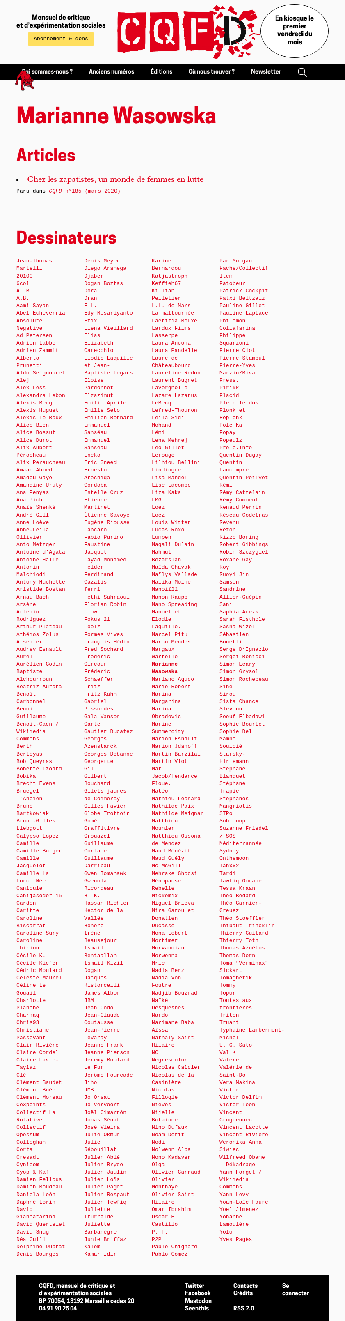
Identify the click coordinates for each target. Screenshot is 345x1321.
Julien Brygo (103, 1165)
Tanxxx (229, 866)
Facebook (198, 1294)
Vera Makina (237, 1083)
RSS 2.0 (243, 1309)
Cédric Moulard (39, 970)
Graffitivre (102, 828)
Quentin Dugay (240, 455)
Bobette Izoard (39, 769)
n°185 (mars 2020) (85, 191)
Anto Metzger (35, 545)
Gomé (90, 821)
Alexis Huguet (37, 410)
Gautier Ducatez (108, 731)
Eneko (92, 455)
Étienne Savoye (107, 515)
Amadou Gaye (34, 478)
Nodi (158, 1142)
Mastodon (198, 1301)
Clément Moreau (39, 1097)
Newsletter (266, 72)
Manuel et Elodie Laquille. (166, 619)
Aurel (24, 657)
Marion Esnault (174, 739)
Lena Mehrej (169, 440)
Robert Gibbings (243, 545)
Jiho (90, 1083)
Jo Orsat (97, 1097)
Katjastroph (169, 276)
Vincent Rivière (243, 1135)
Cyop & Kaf (32, 1172)
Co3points (31, 1105)
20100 (24, 276)
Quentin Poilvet (243, 478)
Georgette (98, 761)
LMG (157, 500)
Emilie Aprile (105, 403)
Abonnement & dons (61, 39)
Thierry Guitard (243, 933)
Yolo (226, 1232)
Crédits (243, 1294)
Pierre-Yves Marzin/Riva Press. (237, 373)
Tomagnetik (235, 978)
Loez (158, 507)
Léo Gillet (168, 448)
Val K (227, 1053)
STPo (226, 814)
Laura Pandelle (174, 350)
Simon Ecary (237, 664)
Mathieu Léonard (176, 799)
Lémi (158, 433)
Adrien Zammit (37, 350)
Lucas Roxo (168, 530)
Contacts (245, 1286)
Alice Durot (34, 440)
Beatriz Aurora (39, 687)
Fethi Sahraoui (107, 597)
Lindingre (166, 470)
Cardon (26, 903)
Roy (224, 567)
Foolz (92, 627)
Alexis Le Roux (39, 418)
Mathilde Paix (173, 806)
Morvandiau (168, 948)
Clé (21, 1075)
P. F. (160, 1232)
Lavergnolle (169, 388)
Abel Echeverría (40, 313)
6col (23, 283)
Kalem (92, 1247)
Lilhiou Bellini (176, 462)
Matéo (160, 791)
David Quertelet (40, 1224)
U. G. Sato (235, 1045)
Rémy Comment (238, 500)
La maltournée (173, 313)
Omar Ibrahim (171, 1209)
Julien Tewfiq (105, 1202)
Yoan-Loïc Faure (243, 1202)
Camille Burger (39, 851)
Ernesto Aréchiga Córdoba (97, 477)
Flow (90, 612)
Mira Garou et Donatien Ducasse (173, 917)
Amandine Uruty (39, 485)
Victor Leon (237, 1105)
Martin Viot (169, 761)
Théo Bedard (237, 896)
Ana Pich (29, 500)
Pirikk (229, 388)
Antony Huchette (40, 582)
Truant (229, 1023)
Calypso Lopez (37, 836)
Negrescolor (169, 1060)
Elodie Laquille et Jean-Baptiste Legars (108, 365)
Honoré (94, 926)
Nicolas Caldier (176, 1067)
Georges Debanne (108, 754)
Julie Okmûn (102, 1135)
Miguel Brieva (173, 903)
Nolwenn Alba (171, 1149)
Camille (27, 844)
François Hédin (107, 642)
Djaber (94, 276)
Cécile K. (31, 956)
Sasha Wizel (237, 627)
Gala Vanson (102, 717)
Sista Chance (238, 701)
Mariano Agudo (173, 679)
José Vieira (102, 1127)
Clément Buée (35, 1090)
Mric (158, 963)
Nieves (161, 1105)
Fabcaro (95, 530)
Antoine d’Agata (40, 552)
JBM (89, 1000)
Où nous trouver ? (212, 72)
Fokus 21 (97, 619)
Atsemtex (29, 642)
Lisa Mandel (169, 478)
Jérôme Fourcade (108, 1075)
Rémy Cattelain (242, 492)
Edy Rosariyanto (108, 313)
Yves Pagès (235, 1239)
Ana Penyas (32, 492)
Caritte (27, 910)
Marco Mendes (171, 642)
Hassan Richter (107, 903)
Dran (90, 298)
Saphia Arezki (240, 612)
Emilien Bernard (108, 418)
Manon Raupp (169, 597)
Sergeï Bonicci (242, 657)
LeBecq (161, 403)
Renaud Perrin (240, 507)
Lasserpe (165, 336)
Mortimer (165, 940)
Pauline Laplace (243, 313)
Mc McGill (166, 866)
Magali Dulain (173, 545)
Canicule (29, 888)
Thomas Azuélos (242, 948)
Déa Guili (31, 1239)
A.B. (23, 298)
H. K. (92, 896)
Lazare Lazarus (174, 396)
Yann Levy (234, 1195)
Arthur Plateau (39, 627)
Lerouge (163, 455)
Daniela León (35, 1195)
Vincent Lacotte (243, 1127)
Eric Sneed (100, 462)
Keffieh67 (166, 283)
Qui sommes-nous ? (47, 72)
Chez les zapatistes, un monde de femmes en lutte (115, 180)
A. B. (24, 291)
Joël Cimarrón (105, 1113)
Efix (90, 321)
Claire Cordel (37, 1053)
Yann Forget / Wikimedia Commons (240, 1179)
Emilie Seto (102, 410)
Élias (92, 336)
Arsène (26, 605)
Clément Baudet (39, 1083)
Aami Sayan (32, 306)
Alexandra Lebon (40, 396)
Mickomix (165, 896)
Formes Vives (103, 635)
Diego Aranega (105, 268)
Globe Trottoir (107, 814)
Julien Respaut (107, 1195)
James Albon (102, 993)
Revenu (229, 522)
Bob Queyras (34, 761)
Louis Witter (171, 522)
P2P (157, 1239)
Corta (24, 1149)
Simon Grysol (238, 672)
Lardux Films (171, 328)
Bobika (26, 776)
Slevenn (230, 709)
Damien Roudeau (39, 1187)
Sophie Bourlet (242, 724)
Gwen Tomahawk (105, 874)
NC (155, 1053)
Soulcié (230, 746)
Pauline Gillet (242, 306)
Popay (227, 433)
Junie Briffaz (105, 1239)
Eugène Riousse (107, 522)
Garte (92, 724)
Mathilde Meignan (178, 814)
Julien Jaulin (105, 1172)
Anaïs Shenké (35, 507)
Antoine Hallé (37, 560)
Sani (226, 605)
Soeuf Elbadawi (242, 717)
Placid (229, 396)
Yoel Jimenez (238, 1209)
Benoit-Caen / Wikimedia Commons (37, 731)
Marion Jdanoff (174, 746)
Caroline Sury (37, 933)
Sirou (227, 694)
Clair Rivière (37, 1045)
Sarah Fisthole (242, 619)
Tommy (227, 985)
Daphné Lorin (35, 1202)
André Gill (32, 515)
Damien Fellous (39, 1179)
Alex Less (31, 388)
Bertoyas (29, 754)
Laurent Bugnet (174, 380)
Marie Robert (171, 687)
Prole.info (235, 448)
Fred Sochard (103, 649)
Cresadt (27, 1157)
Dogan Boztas (103, 283)
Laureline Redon (176, 373)
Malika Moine (171, 582)
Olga (158, 1165)
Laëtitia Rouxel (176, 321)
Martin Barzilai (176, 754)
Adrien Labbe (35, 343)
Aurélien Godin (39, 664)
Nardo (160, 1015)
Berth (24, 746)
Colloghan (31, 1142)
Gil (89, 769)
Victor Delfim (240, 1097)
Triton (229, 1015)
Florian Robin (105, 605)
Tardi (227, 874)
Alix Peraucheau (40, 462)
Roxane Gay (235, 560)
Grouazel (97, 836)
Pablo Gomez (169, 1254)
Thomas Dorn (237, 956)
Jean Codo (98, 1008)
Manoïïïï (165, 589)
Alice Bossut (35, 433)
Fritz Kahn (100, 694)
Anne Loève (32, 522)
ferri (92, 589)
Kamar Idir (100, 1254)
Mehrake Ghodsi (174, 874)
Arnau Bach (32, 597)
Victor (229, 1090)
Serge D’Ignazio (243, 649)
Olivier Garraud (176, 1172)
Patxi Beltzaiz (242, 298)
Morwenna (165, 956)
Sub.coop (232, 821)
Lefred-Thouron (174, 410)
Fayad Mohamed (105, 560)
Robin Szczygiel (243, 552)
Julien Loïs (102, 1179)
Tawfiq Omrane (240, 881)
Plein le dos (238, 403)
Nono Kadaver (171, 1157)
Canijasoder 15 (39, 896)
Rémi (226, 485)
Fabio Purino (103, 537)
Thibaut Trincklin (247, 926)
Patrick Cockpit (243, 291)
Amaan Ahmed (34, 470)
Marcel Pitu (169, 635)
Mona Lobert (169, 933)
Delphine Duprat (40, 1247)
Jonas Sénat (102, 1120)
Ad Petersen (34, 336)
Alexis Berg (34, 403)
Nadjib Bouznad (174, 993)
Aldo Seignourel (40, 373)
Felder (94, 567)
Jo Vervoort (102, 1105)
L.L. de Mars (171, 306)
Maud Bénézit (171, 851)
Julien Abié (102, 1157)
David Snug (32, 1232)
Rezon (227, 530)
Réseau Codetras (243, 515)
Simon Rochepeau (243, 679)
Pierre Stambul (242, 358)
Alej (23, 380)
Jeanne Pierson (107, 1053)
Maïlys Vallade (174, 575)
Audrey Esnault (39, 649)
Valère (229, 1060)
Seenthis (197, 1309)
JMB (89, 1090)
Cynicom (27, 1165)
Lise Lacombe (171, 485)
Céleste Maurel (39, 978)
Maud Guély (168, 858)
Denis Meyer (102, 261)
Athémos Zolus (37, 635)
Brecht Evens (35, 784)
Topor (227, 993)
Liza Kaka (166, 492)
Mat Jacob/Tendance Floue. (174, 776)
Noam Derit (168, 1135)
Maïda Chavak (171, 567)
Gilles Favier (105, 806)
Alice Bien (32, 425)
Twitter (194, 1286)
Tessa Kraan (237, 888)
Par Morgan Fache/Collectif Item (243, 268)
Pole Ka (230, 425)
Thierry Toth (238, 940)
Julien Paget (103, 1187)
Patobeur (232, 283)
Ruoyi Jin (234, 575)
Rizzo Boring (238, 537)
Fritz (92, 687)
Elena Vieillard (108, 328)
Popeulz (230, 440)
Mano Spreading (174, 605)
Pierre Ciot (237, 350)
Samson (229, 582)
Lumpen (161, 537)
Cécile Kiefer (37, 963)
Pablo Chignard (174, 1247)
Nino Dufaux (169, 1127)
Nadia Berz (168, 970)
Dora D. (95, 291)
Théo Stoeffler (242, 918)
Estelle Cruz (103, 492)
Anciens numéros (111, 72)
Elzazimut (98, 396)
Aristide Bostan (40, 589)
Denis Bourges (37, 1254)
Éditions (161, 72)
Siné (226, 687)
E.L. (90, 306)
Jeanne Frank (103, 1045)
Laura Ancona (171, 343)
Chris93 (27, 1023)
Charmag (27, 1015)
